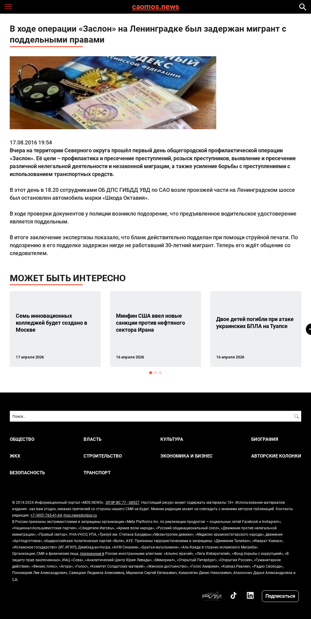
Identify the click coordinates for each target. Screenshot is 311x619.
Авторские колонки (276, 456)
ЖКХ (15, 456)
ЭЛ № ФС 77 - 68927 (122, 502)
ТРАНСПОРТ (97, 472)
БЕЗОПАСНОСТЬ (27, 472)
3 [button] (160, 372)
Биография (264, 439)
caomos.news (155, 6)
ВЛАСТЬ (92, 439)
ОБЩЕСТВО (22, 439)
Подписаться (280, 596)
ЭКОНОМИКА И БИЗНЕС (186, 456)
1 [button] (150, 372)
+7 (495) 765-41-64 (46, 515)
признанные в (92, 553)
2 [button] (155, 372)
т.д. (15, 578)
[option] (55, 329)
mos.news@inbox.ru (80, 515)
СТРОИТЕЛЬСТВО (103, 456)
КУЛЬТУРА (171, 439)
